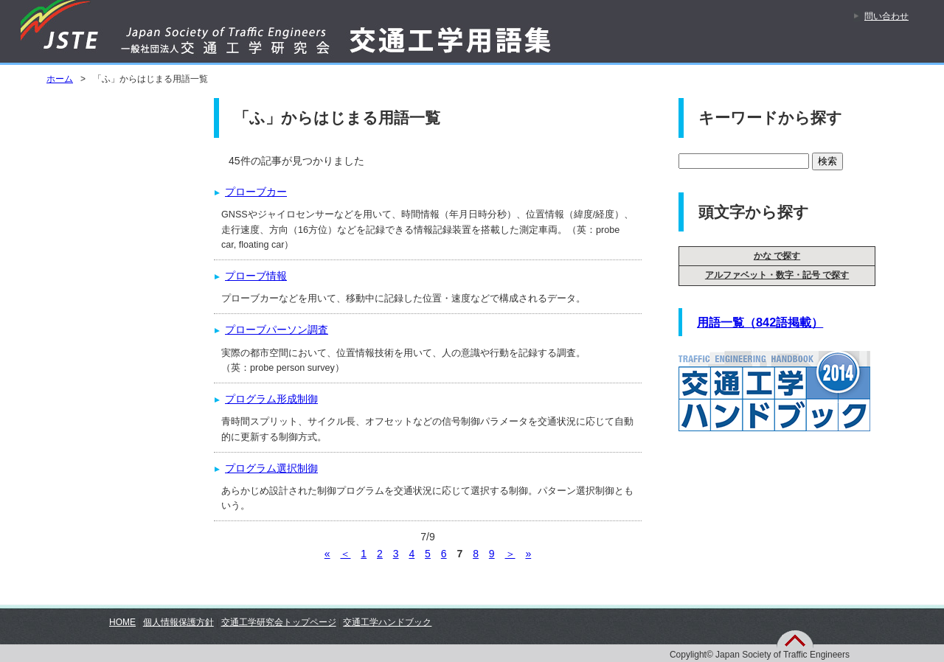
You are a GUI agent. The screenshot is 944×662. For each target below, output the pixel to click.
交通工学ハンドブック (387, 622)
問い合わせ (886, 16)
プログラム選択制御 (271, 468)
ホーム (59, 79)
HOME (122, 622)
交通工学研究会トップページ (278, 622)
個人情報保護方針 (178, 622)
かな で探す (777, 256)
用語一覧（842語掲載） (760, 322)
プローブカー (256, 192)
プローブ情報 (256, 276)
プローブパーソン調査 (276, 329)
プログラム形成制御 (271, 399)
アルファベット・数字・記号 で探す (777, 275)
